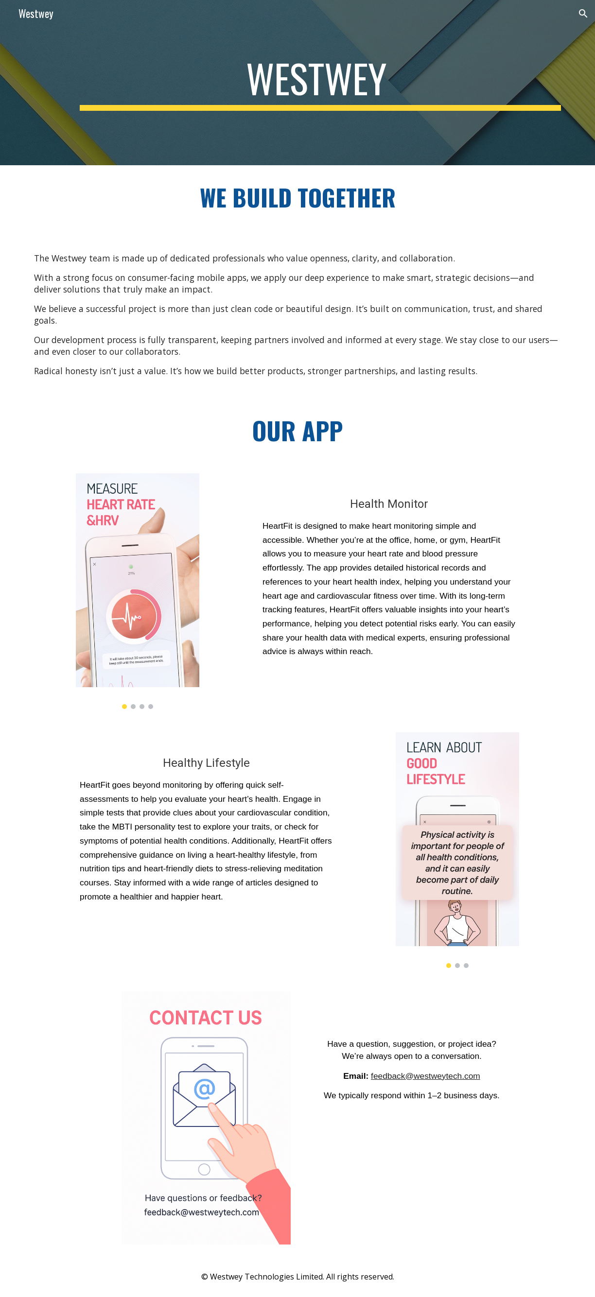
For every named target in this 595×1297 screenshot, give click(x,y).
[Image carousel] (137, 591)
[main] (320, 83)
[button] (583, 13)
